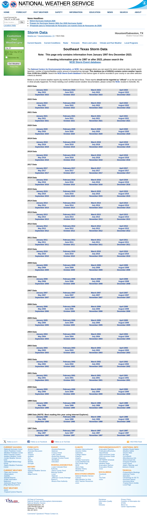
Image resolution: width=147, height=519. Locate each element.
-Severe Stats (127, 453)
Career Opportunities (128, 506)
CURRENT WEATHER (13, 470)
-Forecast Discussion (34, 451)
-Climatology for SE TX (131, 478)
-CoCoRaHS (127, 456)
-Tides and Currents (11, 472)
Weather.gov (31, 36)
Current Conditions (52, 43)
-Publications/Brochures (107, 451)
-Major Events (32, 474)
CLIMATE (79, 447)
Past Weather (11, 488)
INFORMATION (75, 12)
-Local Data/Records (82, 462)
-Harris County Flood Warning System (58, 471)
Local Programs (131, 43)
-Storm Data (79, 467)
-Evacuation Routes (106, 467)
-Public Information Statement (10, 480)
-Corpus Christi (56, 453)
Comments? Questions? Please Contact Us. (42, 514)
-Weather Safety (128, 451)
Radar (65, 43)
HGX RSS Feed (134, 442)
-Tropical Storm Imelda (130, 483)
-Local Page (127, 485)
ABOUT (138, 12)
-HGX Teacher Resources (84, 481)
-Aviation (30, 456)
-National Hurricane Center (13, 449)
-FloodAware (103, 462)
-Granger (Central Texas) (60, 458)
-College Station (80, 454)
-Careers (78, 478)
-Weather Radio (104, 463)
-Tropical (30, 454)
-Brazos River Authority (59, 481)
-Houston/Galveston (58, 449)
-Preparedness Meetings (131, 472)
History (31, 467)
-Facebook (102, 474)
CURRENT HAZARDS (13, 447)
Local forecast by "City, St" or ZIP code (12, 18)
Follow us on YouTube (60, 442)
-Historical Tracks (129, 474)
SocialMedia (105, 472)
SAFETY (58, 12)
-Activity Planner (33, 449)
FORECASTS (32, 447)
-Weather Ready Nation (131, 449)
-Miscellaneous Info (129, 458)
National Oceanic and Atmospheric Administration (44, 501)
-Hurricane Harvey (129, 479)
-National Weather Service (36, 470)
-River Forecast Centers (12, 454)
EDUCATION (94, 12)
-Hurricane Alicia (128, 481)
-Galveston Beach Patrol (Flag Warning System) (12, 484)
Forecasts (75, 43)
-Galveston (79, 453)
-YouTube (102, 478)
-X (99, 476)
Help (100, 503)
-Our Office (31, 469)
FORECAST (21, 12)
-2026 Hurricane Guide (107, 454)
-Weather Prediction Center (13, 453)
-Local (53, 474)
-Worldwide (55, 460)
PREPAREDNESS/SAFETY (110, 447)
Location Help (10, 25)
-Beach (30, 460)
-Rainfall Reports (9, 478)
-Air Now (126, 454)
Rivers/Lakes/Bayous (61, 465)
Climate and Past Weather (111, 43)
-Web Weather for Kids (83, 479)
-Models (30, 462)
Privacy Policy (14, 66)
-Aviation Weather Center (12, 456)
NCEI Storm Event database (85, 62)
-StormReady (103, 453)
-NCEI (6, 490)
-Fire (29, 458)
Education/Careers (85, 474)
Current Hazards (34, 43)
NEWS (110, 12)
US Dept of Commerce (35, 499)
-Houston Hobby (80, 451)
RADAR (54, 447)
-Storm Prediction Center (12, 451)
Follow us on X (10, 442)
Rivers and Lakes (89, 43)
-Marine (30, 453)
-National (54, 451)
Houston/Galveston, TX (46, 36)
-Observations (9, 474)
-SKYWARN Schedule (106, 460)
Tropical (127, 470)
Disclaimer (102, 499)
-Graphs (78, 458)
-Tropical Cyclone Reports (13, 492)
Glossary (102, 505)
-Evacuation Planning (106, 449)
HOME (6, 12)
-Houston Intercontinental (84, 449)
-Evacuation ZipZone (106, 465)
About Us (124, 505)
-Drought (30, 463)
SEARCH (124, 12)
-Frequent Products (129, 462)
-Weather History (81, 469)
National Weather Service (36, 503)
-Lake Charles (56, 454)
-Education (55, 462)
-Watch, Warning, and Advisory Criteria (130, 466)
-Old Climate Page (81, 463)
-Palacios (78, 456)
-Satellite (7, 476)
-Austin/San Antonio (58, 456)
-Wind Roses (79, 470)
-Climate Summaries (82, 460)
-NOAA (30, 472)
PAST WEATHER (41, 12)
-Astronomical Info (129, 460)
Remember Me (13, 58)
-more (77, 483)
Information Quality (105, 501)
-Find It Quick (127, 463)
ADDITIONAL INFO (130, 447)
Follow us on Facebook (37, 442)
